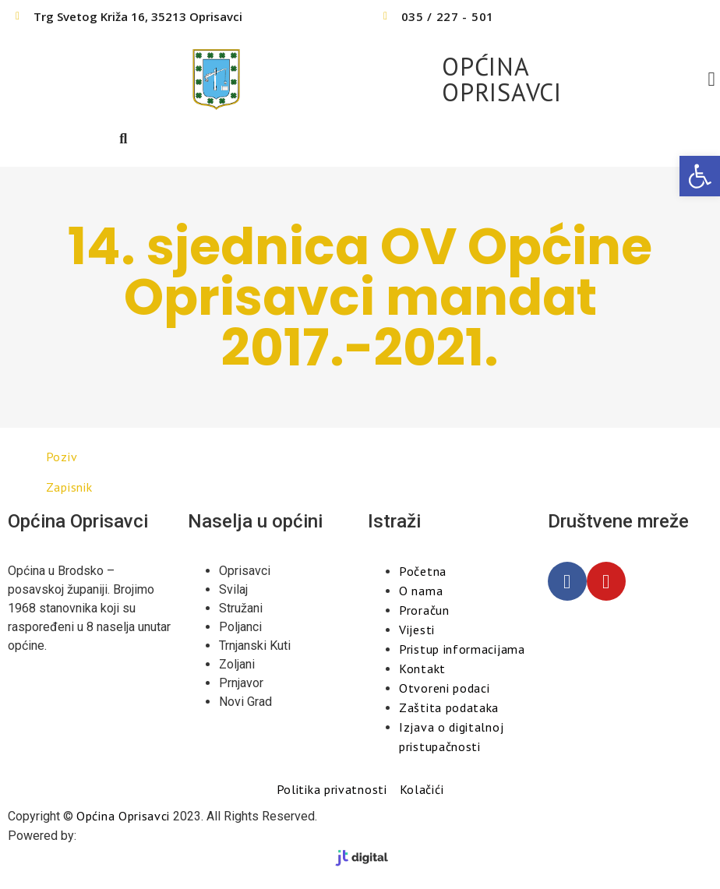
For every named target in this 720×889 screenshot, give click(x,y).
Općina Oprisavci (123, 816)
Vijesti (417, 629)
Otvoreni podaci (444, 688)
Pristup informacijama (462, 649)
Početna (422, 571)
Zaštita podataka (449, 707)
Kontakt (422, 668)
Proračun (424, 610)
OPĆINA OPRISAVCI (501, 79)
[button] (699, 176)
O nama (421, 590)
